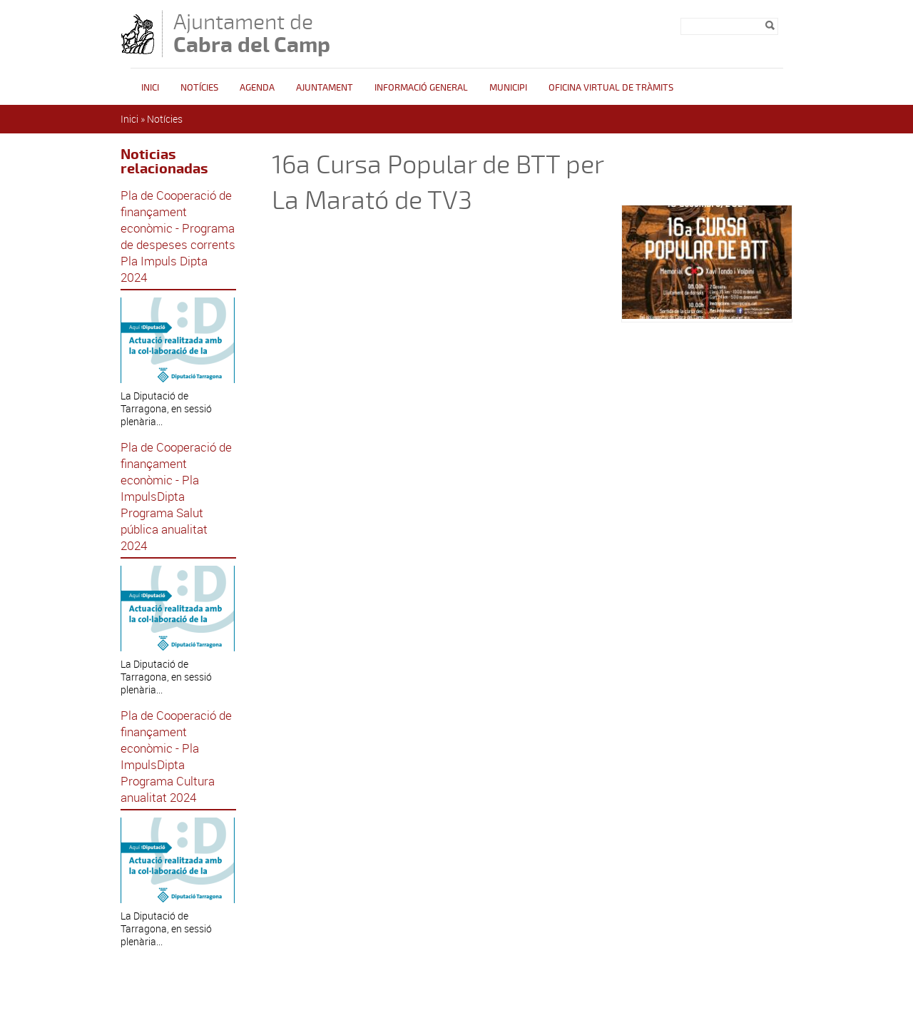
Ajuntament (324, 87)
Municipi (508, 87)
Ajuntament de (251, 33)
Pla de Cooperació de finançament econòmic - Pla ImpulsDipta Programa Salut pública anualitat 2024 (176, 496)
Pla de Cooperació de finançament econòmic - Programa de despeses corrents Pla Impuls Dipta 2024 (178, 236)
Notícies (199, 87)
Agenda (257, 87)
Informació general (421, 87)
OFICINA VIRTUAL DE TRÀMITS (611, 87)
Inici (150, 87)
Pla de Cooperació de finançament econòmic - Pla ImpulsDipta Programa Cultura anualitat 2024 (176, 756)
